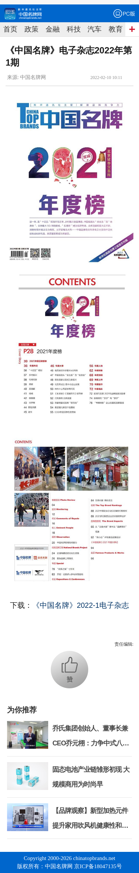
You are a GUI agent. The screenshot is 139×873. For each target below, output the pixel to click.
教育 (116, 29)
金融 (53, 29)
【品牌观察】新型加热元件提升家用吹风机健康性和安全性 (90, 825)
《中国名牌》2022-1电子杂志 (80, 605)
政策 (31, 29)
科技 (74, 29)
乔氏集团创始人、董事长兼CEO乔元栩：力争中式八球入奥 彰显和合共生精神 (90, 743)
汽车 (94, 29)
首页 (10, 29)
